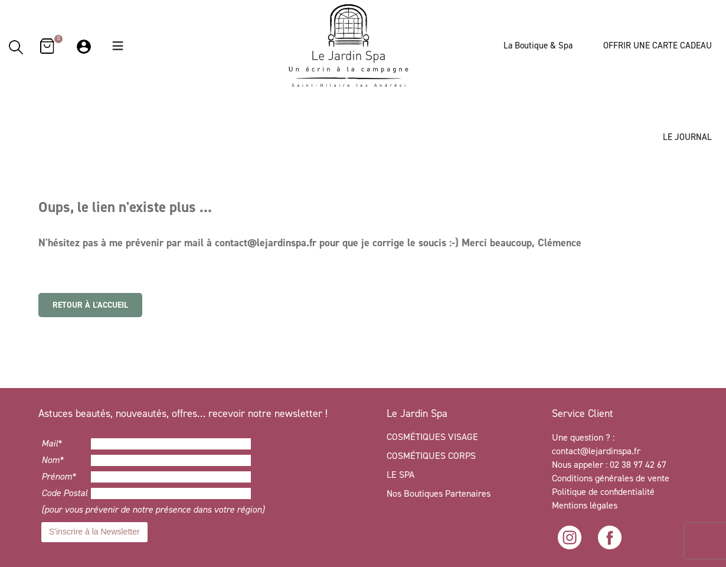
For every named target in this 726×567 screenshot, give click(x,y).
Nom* (52, 460)
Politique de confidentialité (604, 491)
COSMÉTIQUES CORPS (431, 455)
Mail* (51, 443)
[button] (117, 46)
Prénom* (58, 476)
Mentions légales (584, 505)
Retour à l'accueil (90, 305)
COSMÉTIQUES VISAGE (432, 437)
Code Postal (64, 493)
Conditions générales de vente (610, 478)
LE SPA (400, 474)
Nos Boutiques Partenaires (438, 493)
